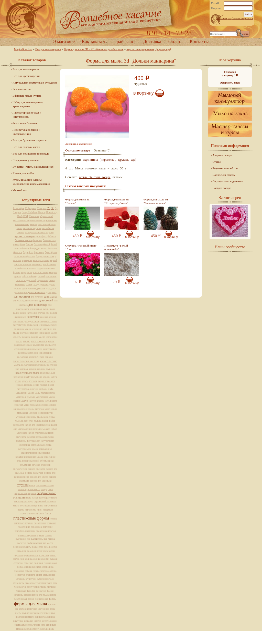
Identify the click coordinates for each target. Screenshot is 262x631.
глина (51, 280)
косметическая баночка (41, 356)
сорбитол (20, 574)
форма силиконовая (38, 598)
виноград (37, 260)
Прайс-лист (124, 41)
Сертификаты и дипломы (228, 181)
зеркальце (37, 329)
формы (52, 598)
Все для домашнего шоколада (31, 153)
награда (40, 436)
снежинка (19, 570)
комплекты (38, 344)
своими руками (49, 558)
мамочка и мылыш (25, 396)
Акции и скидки (223, 155)
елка (34, 312)
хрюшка (52, 604)
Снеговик (34, 216)
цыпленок (27, 613)
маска (52, 396)
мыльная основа (45, 416)
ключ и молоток (39, 341)
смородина (47, 566)
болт (31, 252)
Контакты (199, 41)
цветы (18, 613)
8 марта (17, 212)
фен (29, 590)
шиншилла (41, 616)
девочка (44, 284)
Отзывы (100, 150)
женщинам (20, 317)
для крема (51, 292)
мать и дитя (51, 400)
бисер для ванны (38, 248)
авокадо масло (37, 220)
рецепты (27, 546)
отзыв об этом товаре (95, 177)
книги (51, 341)
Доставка (152, 41)
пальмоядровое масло (29, 489)
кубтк (54, 376)
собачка (52, 570)
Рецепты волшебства (225, 168)
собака (28, 570)
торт (29, 586)
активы (33, 224)
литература (23, 389)
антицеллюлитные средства (39, 232)
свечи (16, 558)
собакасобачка (40, 570)
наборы (31, 436)
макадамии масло (25, 392)
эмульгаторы (33, 624)
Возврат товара (222, 187)
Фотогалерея (230, 197)
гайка (25, 276)
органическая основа (24, 468)
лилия (51, 384)
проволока (41, 531)
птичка (48, 535)
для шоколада (37, 305)
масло (24, 400)
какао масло (51, 332)
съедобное (30, 583)
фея (33, 590)
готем (29, 284)
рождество (37, 546)
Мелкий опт (20, 190)
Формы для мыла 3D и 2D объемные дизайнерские (94, 48)
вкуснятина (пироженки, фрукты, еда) (148, 48)
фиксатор (41, 590)
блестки (17, 252)
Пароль (216, 8)
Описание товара (77, 150)
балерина (37, 240)
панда (44, 489)
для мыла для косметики (25, 300)
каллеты (17, 336)
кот (17, 369)
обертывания (46, 460)
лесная (43, 384)
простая (52, 531)
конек (39, 349)
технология (20, 586)
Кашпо (42, 212)
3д (56, 208)
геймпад (32, 276)
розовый (31, 550)
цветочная (31, 608)
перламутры (21, 501)
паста (28, 497)
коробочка (32, 352)
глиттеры (20, 284)
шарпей (20, 616)
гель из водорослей (26, 280)
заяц (35, 324)
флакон (50, 590)
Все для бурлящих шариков (30, 140)
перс (30, 501)
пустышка (21, 538)
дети (24, 288)
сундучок (31, 578)
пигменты (30, 509)
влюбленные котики (25, 268)
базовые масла (23, 240)
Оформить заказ (230, 82)
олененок (45, 464)
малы (37, 392)
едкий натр (26, 312)
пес (22, 505)
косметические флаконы (34, 364)
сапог (53, 555)
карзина (26, 336)
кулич (18, 381)
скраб (38, 566)
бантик (29, 244)
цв (16, 608)
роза (46, 546)
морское (33, 412)
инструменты (27, 332)
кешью (26, 341)
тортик (36, 586)
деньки (17, 288)
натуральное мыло (28, 448)
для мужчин (37, 296)
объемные (25, 464)
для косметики (36, 292)
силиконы (29, 566)
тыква (43, 586)
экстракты (20, 624)
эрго (43, 624)
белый (46, 244)
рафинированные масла (40, 543)
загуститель (19, 324)
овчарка (36, 464)
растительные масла (43, 538)
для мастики (22, 296)
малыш (45, 392)
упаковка (21, 590)
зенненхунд (45, 324)
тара (55, 583)
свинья (36, 558)
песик (28, 505)
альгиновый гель (47, 224)
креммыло (36, 376)
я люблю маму (31, 628)
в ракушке (27, 260)
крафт (27, 376)
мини (53, 404)
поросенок (36, 526)
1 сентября (18, 208)
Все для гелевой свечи (26, 146)
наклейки (49, 436)
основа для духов (34, 472)
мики (26, 404)
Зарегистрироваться (242, 18)
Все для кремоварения (26, 75)
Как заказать (94, 41)
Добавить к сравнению (78, 143)
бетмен (25, 248)
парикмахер (21, 493)
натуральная (33, 440)
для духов (51, 288)
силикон (38, 563)
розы (39, 550)
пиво (40, 505)
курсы (25, 381)
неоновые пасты (41, 452)
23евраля (42, 208)
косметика (22, 356)
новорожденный (30, 460)
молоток (39, 409)
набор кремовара (41, 429)
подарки (29, 523)
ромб (45, 550)
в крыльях (48, 256)
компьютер (50, 344)
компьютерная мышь (25, 349)
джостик (40, 288)
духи (45, 309)
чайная (37, 613)
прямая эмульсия (27, 535)
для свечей (46, 300)
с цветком (44, 555)
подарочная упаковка (45, 523)
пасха (35, 497)
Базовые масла (22, 88)
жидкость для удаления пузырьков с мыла (35, 321)
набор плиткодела (37, 432)
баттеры (38, 244)
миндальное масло (40, 404)
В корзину (143, 93)
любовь (43, 389)
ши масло (29, 616)
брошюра (39, 252)
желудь (53, 312)
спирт (39, 574)
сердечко (28, 563)
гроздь (36, 284)
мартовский (42, 396)
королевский (45, 352)
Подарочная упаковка (26, 159)
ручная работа (31, 555)
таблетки (41, 583)
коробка (22, 352)
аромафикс (41, 236)
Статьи (217, 161)
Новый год (51, 212)
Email (215, 3)
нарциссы (21, 440)
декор (52, 284)
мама (52, 392)
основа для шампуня (40, 480)
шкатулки (18, 620)
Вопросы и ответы (224, 174)
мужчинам (31, 416)
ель (47, 312)
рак (28, 538)
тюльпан (51, 586)
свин (21, 558)
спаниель (30, 574)
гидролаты (42, 280)
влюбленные (49, 264)
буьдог (39, 256)
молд (24, 409)
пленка (53, 518)
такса (49, 583)
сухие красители (45, 578)
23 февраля (30, 208)
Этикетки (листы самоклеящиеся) (33, 166)
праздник (30, 531)
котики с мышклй (46, 369)
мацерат (18, 404)
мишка (17, 409)
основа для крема (39, 476)
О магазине (63, 41)
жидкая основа (48, 317)
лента (36, 384)
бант (22, 244)
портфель (19, 531)
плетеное (19, 523)
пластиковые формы (31, 518)
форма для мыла (40, 594)
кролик (46, 376)
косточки (52, 364)
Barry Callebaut (30, 212)
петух (34, 505)
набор (45, 420)
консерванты (50, 349)
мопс (47, 409)
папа (50, 489)
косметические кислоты (26, 361)
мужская (20, 416)
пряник (40, 535)
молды (30, 409)
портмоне (47, 526)
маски (17, 400)
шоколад (28, 620)
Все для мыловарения (48, 48)
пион (39, 509)
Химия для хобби (23, 173)
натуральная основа (41, 444)
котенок (24, 369)
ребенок (17, 546)
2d (48, 208)
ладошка (28, 384)
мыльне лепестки (24, 420)
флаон (27, 594)
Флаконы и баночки (25, 123)
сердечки (18, 563)
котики (32, 369)
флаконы (19, 594)
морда (53, 409)
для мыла (50, 296)
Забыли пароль (224, 18)
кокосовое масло (23, 344)
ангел (20, 228)
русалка (19, 555)
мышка (37, 420)
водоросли (26, 272)
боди (25, 252)
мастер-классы (36, 400)
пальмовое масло (45, 485)
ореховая (40, 468)
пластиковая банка (41, 513)
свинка (29, 558)
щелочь (46, 620)
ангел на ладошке (32, 228)
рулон (52, 550)
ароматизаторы (25, 236)
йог (36, 332)
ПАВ (20, 216)
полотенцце (24, 526)
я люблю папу (47, 628)
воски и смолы (40, 272)
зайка (29, 324)
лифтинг (33, 389)
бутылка (30, 256)
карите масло (38, 336)
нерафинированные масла (29, 456)
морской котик (45, 412)
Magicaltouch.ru (23, 48)
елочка (41, 312)
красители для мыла (27, 372)
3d (52, 208)
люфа (50, 389)
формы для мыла (30, 603)
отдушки (22, 485)
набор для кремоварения (37, 424)
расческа (21, 543)
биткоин (52, 248)
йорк (41, 332)
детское (32, 288)
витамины (36, 264)
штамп (37, 620)
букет (47, 252)
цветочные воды (46, 608)
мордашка (22, 412)
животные (33, 317)
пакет (32, 485)
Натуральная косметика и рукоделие (35, 82)
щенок (53, 620)
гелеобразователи (47, 276)
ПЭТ (25, 216)
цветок (22, 608)
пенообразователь (48, 497)
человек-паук (48, 613)
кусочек (33, 381)
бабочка (52, 236)
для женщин (20, 292)
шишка (51, 616)
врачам (17, 276)
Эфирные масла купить (27, 95)
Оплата (175, 41)
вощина (53, 272)
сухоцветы (18, 583)
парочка (32, 493)
